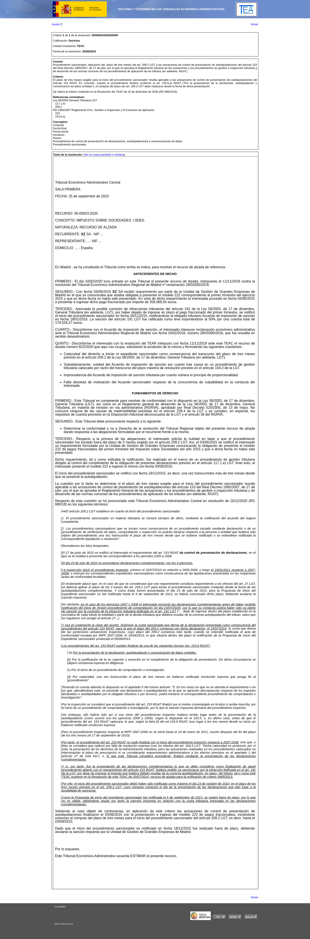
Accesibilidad (59, 907)
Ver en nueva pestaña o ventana (104, 154)
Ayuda (57, 24)
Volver (254, 24)
